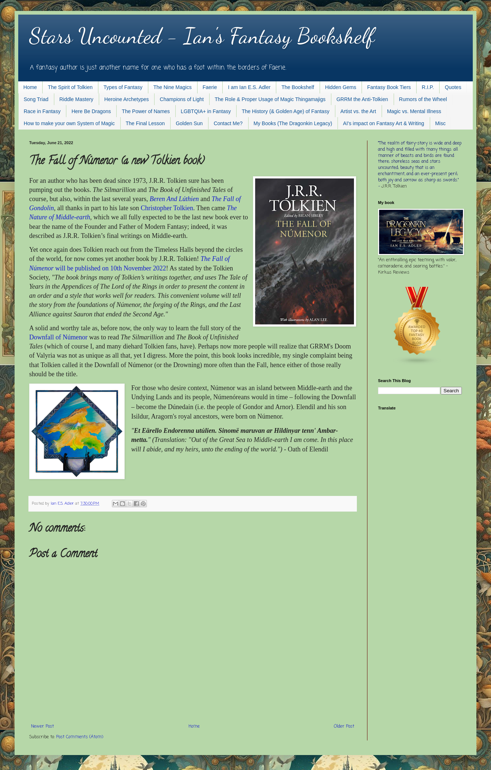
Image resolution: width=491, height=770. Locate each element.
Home (30, 87)
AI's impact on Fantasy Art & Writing (383, 123)
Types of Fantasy (123, 87)
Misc (440, 123)
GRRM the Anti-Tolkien (362, 99)
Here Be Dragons (91, 111)
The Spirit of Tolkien (70, 87)
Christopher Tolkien (167, 208)
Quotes (453, 87)
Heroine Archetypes (126, 99)
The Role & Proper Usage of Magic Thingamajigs (270, 99)
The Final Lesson (145, 123)
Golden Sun (189, 123)
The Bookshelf (297, 87)
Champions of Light (182, 99)
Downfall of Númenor (58, 337)
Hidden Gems (340, 87)
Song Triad (36, 99)
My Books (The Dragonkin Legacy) (293, 123)
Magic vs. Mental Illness (414, 111)
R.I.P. (428, 87)
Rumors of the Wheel (423, 99)
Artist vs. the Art (358, 111)
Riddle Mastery (76, 99)
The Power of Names (146, 111)
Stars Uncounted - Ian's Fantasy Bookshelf (201, 36)
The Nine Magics (172, 87)
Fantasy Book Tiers (389, 87)
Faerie (210, 87)
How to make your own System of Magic (69, 123)
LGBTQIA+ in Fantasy (206, 111)
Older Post (344, 726)
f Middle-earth (71, 217)
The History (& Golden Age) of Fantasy (285, 111)
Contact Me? (228, 123)
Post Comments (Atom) (79, 737)
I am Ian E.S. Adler (249, 87)
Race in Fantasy (42, 111)
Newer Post (42, 726)
